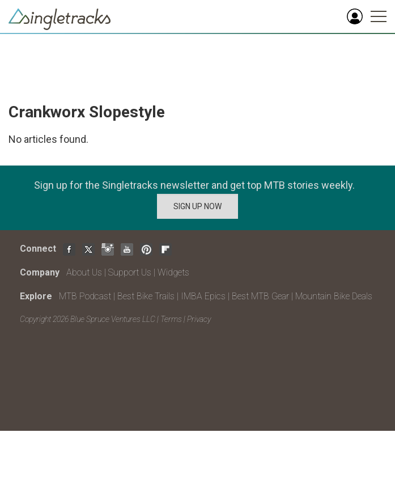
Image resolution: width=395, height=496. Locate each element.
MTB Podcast (85, 296)
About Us (84, 272)
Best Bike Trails (146, 296)
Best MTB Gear (260, 296)
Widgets (173, 272)
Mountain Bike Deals (333, 296)
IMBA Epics (203, 296)
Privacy (199, 319)
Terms (171, 319)
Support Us (129, 272)
